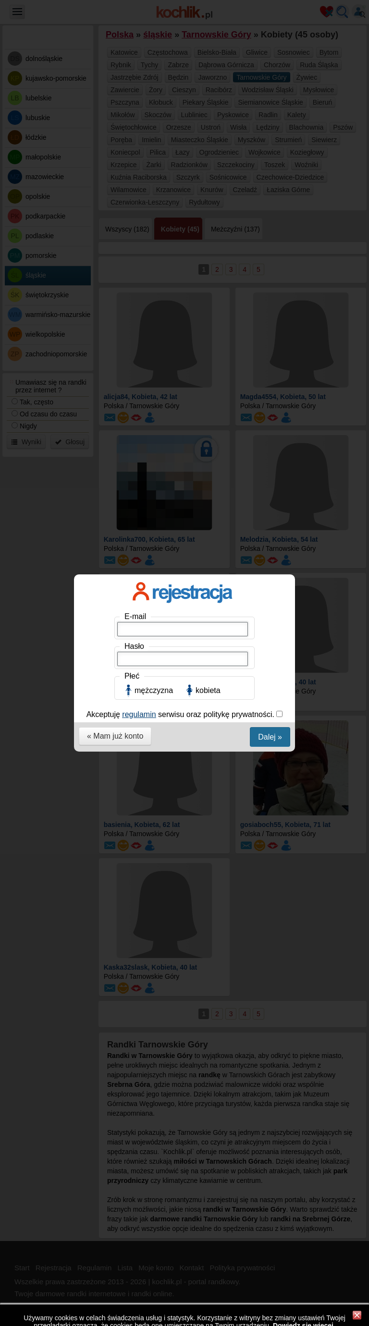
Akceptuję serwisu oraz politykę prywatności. (181, 240)
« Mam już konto (115, 262)
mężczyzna (154, 216)
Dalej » (270, 263)
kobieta (208, 216)
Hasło (134, 172)
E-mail (135, 142)
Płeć (131, 202)
